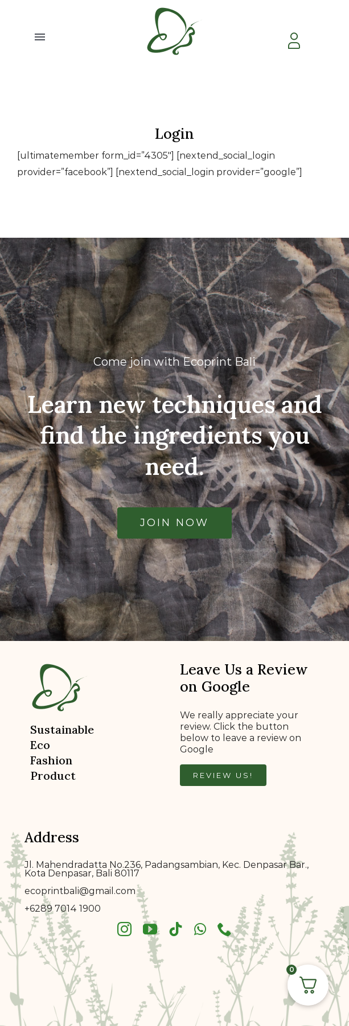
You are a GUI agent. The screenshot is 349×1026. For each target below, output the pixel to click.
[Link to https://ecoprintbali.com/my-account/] (294, 41)
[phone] (224, 929)
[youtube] (150, 929)
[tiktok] (176, 929)
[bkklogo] (174, 7)
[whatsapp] (200, 929)
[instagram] (124, 929)
